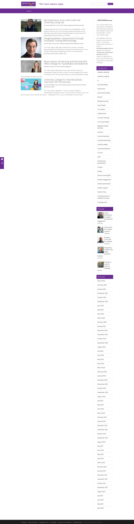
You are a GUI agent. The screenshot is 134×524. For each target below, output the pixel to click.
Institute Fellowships (74, 43)
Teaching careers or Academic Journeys (103, 197)
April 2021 (100, 508)
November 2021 (102, 479)
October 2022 (101, 434)
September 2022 (102, 438)
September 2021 (102, 487)
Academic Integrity (64, 43)
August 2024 (101, 347)
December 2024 (102, 330)
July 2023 (100, 401)
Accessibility (53, 522)
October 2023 (101, 388)
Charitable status (77, 522)
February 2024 (102, 372)
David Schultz (48, 43)
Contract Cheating (103, 118)
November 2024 (102, 334)
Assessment (101, 89)
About (29, 11)
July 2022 (100, 446)
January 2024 (101, 376)
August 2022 (101, 442)
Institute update (102, 144)
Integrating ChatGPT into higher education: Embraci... (105, 252)
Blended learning (66, 85)
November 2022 (102, 430)
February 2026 (102, 285)
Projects (81, 43)
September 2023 (102, 392)
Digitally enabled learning (102, 127)
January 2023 (101, 421)
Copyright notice (43, 522)
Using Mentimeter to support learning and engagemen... (104, 217)
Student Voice (101, 192)
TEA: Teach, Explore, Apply (22, 10)
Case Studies (101, 105)
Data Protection (33, 522)
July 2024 (100, 351)
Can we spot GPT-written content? (108, 229)
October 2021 (101, 483)
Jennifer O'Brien (49, 66)
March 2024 (101, 368)
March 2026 (101, 281)
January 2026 (101, 289)
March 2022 (101, 463)
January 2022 (101, 471)
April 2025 (100, 314)
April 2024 (100, 363)
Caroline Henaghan (50, 85)
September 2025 (102, 301)
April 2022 (100, 458)
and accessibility (102, 85)
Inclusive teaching (75, 85)
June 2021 (100, 500)
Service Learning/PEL (104, 175)
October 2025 (101, 297)
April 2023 (100, 409)
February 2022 (102, 467)
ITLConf (100, 153)
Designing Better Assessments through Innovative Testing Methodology (64, 39)
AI (98, 80)
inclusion (100, 132)
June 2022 (100, 450)
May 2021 (100, 504)
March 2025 (101, 318)
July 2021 (100, 496)
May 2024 (100, 359)
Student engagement (69, 25)
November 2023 (102, 384)
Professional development (101, 162)
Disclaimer (24, 522)
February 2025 (102, 322)
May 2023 (100, 405)
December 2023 (102, 380)
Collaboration (101, 113)
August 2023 (101, 396)
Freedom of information (64, 522)
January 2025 (101, 326)
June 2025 (100, 306)
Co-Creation (101, 109)
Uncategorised (102, 202)
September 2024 (102, 343)
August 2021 (101, 491)
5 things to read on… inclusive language (107, 265)
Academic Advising (103, 72)
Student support (102, 188)
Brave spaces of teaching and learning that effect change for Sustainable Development (66, 62)
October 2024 (101, 339)
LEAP (99, 157)
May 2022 (100, 454)
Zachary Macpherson (50, 25)
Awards (99, 97)
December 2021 (102, 475)
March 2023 (101, 413)
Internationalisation (103, 149)
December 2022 (102, 425)
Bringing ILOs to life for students (108, 240)
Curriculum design (103, 122)
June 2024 (100, 355)
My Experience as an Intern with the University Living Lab (62, 21)
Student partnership (79, 25)
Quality (52, 87)
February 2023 (102, 417)
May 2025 (100, 310)
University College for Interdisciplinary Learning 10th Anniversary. (63, 80)
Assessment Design (103, 93)
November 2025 (102, 293)
